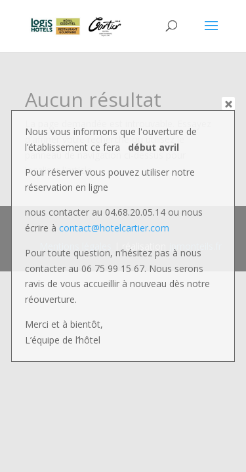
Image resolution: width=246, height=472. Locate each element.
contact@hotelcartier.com (114, 228)
